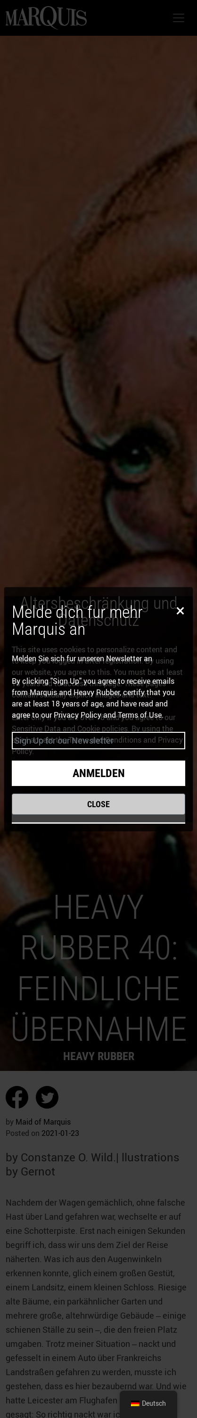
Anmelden (99, 773)
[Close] (178, 609)
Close (98, 804)
